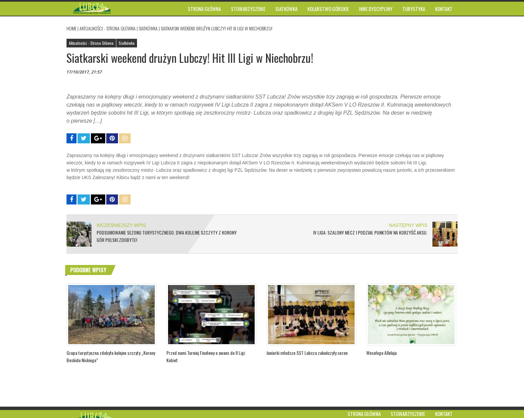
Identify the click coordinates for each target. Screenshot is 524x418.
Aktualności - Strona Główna (108, 28)
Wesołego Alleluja (381, 352)
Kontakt (443, 413)
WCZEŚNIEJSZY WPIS (121, 225)
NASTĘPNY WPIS (408, 225)
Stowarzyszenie (408, 413)
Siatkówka (148, 28)
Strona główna (364, 413)
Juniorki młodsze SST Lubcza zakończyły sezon (307, 352)
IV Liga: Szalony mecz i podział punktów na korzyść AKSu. (370, 232)
